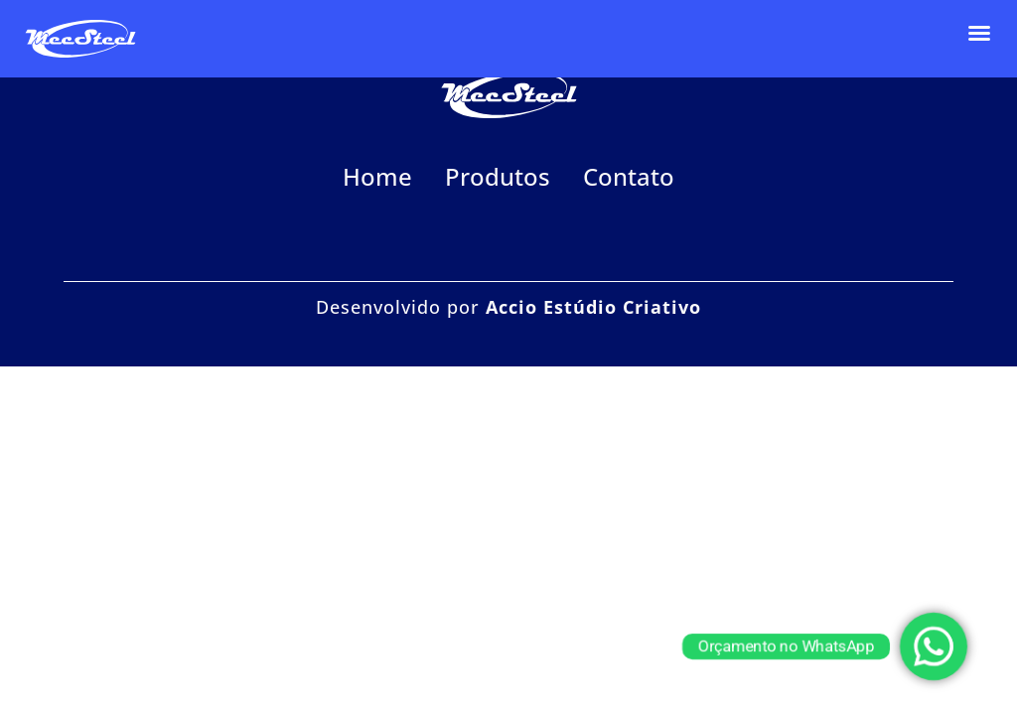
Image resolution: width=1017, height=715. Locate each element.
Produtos (497, 176)
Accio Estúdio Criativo (593, 307)
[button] (979, 33)
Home (377, 176)
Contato (628, 176)
